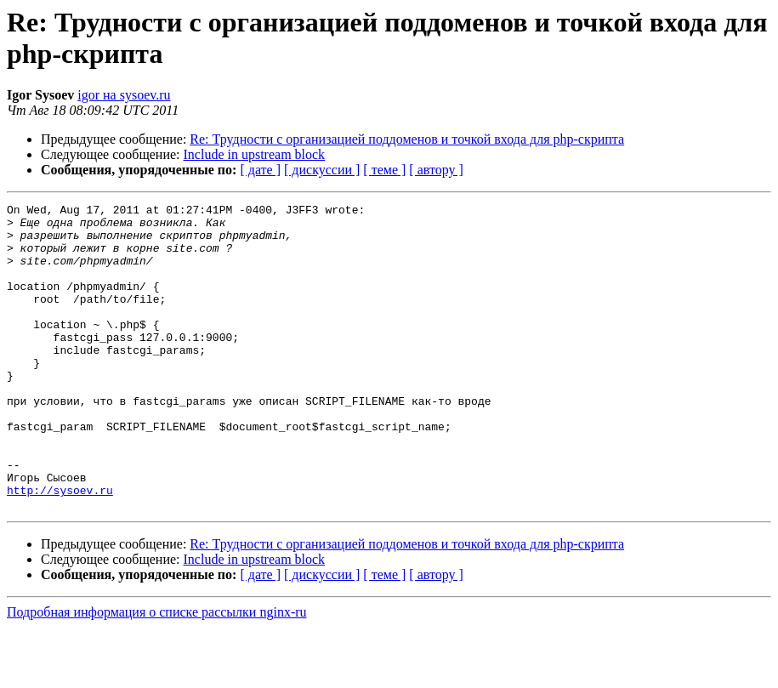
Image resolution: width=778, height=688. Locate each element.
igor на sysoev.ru (123, 95)
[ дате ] (260, 169)
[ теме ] (384, 169)
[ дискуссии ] (322, 169)
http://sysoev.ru (60, 548)
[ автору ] (436, 169)
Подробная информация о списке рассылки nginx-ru (157, 673)
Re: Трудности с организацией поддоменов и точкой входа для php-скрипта (407, 139)
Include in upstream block (255, 154)
